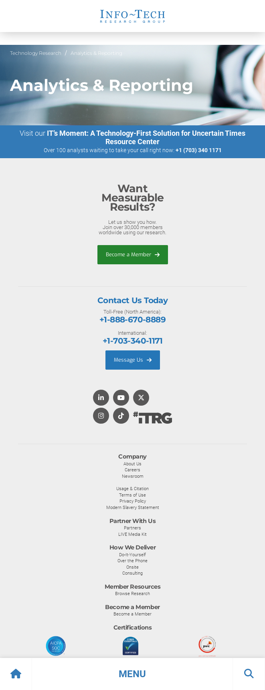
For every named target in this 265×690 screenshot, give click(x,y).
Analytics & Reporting (96, 53)
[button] (132, 674)
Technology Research (35, 53)
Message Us (133, 359)
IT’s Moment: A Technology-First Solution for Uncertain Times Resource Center (146, 137)
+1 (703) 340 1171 (199, 150)
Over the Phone (132, 560)
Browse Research (132, 593)
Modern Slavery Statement (132, 507)
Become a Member (133, 254)
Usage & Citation (132, 488)
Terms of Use (132, 495)
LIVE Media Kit (132, 534)
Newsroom (133, 476)
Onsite (132, 567)
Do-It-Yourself (132, 554)
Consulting (132, 573)
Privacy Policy (132, 501)
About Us (132, 464)
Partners (132, 528)
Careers (132, 470)
